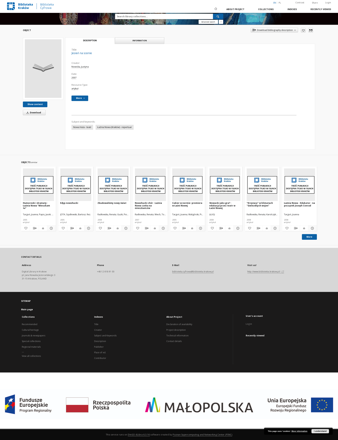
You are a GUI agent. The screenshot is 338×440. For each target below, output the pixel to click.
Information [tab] (139, 40)
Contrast (299, 2)
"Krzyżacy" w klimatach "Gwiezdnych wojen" (260, 204)
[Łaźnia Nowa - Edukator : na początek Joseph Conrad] (299, 185)
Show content (35, 104)
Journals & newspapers (33, 335)
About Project (235, 9)
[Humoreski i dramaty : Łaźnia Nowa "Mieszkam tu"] (38, 185)
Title (96, 324)
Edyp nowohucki (69, 202)
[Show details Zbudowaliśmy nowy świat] (125, 228)
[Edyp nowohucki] (75, 185)
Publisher (99, 346)
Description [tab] (90, 40)
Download (33, 113)
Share (315, 2)
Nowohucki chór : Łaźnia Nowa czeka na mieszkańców (148, 205)
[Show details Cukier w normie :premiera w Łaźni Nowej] (200, 228)
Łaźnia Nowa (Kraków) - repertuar (114, 127)
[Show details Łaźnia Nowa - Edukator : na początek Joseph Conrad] (312, 228)
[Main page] (216, 9)
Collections (266, 9)
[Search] (218, 16)
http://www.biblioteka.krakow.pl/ (265, 271)
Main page (27, 309)
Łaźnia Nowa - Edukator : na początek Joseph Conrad (299, 204)
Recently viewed (321, 9)
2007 (73, 77)
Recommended (29, 324)
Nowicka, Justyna (80, 66)
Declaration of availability (179, 324)
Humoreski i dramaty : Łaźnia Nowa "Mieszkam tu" (36, 205)
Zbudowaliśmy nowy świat (112, 202)
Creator (98, 329)
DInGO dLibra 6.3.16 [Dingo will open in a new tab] (139, 434)
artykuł (74, 88)
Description (100, 341)
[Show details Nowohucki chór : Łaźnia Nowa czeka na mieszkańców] (162, 228)
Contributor (100, 358)
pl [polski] (280, 3)
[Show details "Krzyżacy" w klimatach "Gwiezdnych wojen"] (274, 228)
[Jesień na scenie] (43, 68)
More (309, 236)
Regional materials (31, 346)
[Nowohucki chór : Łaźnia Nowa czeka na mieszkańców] (150, 185)
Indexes (292, 9)
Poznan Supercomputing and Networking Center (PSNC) (202, 434)
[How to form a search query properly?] (221, 22)
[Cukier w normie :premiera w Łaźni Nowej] (187, 185)
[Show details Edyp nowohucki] (88, 228)
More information (299, 431)
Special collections (31, 341)
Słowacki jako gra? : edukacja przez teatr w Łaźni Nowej (222, 205)
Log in (249, 323)
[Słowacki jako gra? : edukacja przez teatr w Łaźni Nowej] (224, 185)
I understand (320, 431)
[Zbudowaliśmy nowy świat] (113, 185)
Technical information (177, 335)
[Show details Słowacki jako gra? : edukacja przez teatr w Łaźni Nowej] (237, 228)
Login (328, 2)
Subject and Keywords (105, 335)
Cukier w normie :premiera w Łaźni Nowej (187, 204)
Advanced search (208, 22)
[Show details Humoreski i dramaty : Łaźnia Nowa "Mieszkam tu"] (51, 228)
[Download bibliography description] (34, 228)
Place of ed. (100, 352)
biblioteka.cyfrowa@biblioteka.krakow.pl (193, 271)
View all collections (31, 356)
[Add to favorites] (303, 30)
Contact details (174, 341)
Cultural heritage (30, 329)
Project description (176, 329)
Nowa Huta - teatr (82, 127)
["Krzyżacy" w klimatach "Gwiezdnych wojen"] (262, 185)
